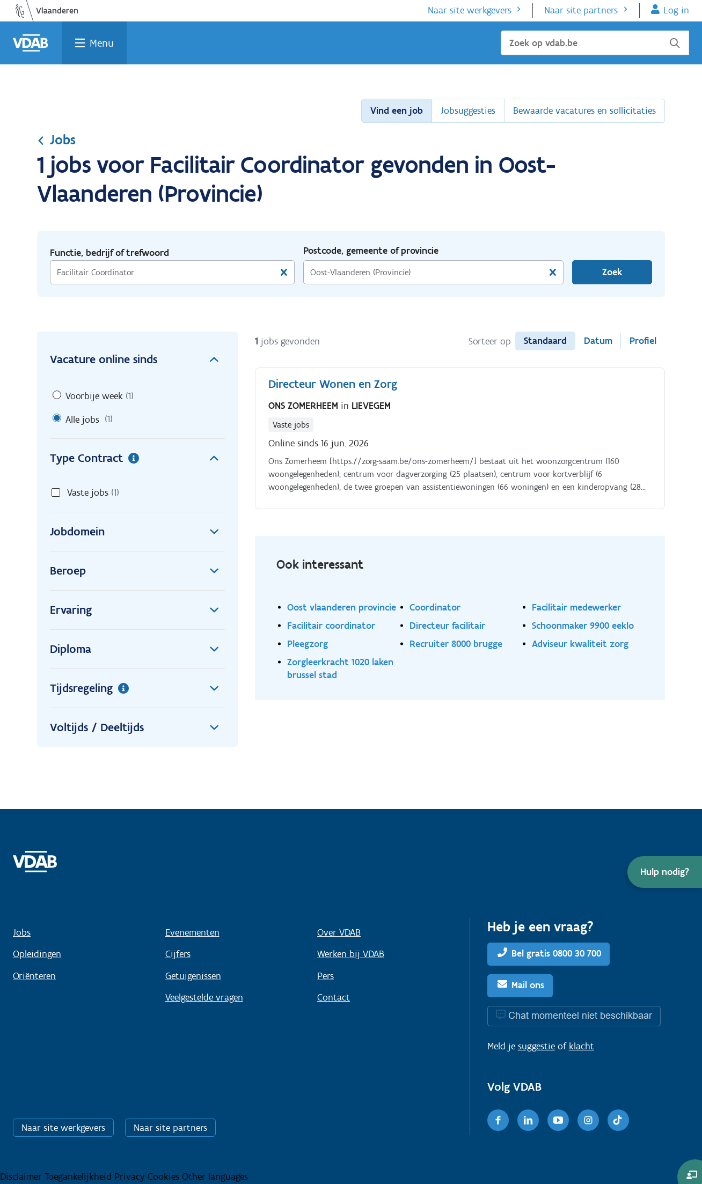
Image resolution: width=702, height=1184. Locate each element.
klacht (581, 1046)
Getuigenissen (193, 976)
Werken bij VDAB (350, 954)
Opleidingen (37, 954)
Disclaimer (22, 1176)
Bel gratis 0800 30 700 (556, 953)
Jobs (56, 139)
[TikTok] (618, 1120)
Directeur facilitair (447, 625)
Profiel (643, 341)
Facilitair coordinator (331, 625)
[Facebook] (498, 1120)
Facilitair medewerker (576, 607)
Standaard (545, 341)
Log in (676, 10)
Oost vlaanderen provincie (341, 607)
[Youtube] (558, 1120)
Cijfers (178, 954)
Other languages (215, 1176)
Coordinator (435, 607)
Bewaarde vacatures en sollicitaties (584, 110)
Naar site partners (581, 10)
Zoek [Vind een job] (612, 272)
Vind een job (396, 110)
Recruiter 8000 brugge (456, 643)
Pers (325, 976)
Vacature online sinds (137, 359)
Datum (598, 341)
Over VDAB (339, 932)
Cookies (165, 1176)
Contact (333, 997)
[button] (664, 872)
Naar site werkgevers (469, 10)
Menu (102, 42)
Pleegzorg (307, 643)
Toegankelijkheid (79, 1176)
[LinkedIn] (528, 1120)
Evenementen (192, 932)
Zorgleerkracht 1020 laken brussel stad (340, 668)
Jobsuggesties (468, 110)
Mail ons (527, 985)
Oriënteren (34, 976)
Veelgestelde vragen (204, 997)
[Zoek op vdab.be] (595, 43)
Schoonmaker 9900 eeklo (583, 625)
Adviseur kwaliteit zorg (580, 643)
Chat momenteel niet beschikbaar (580, 1015)
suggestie (536, 1046)
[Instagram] (588, 1120)
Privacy (131, 1176)
